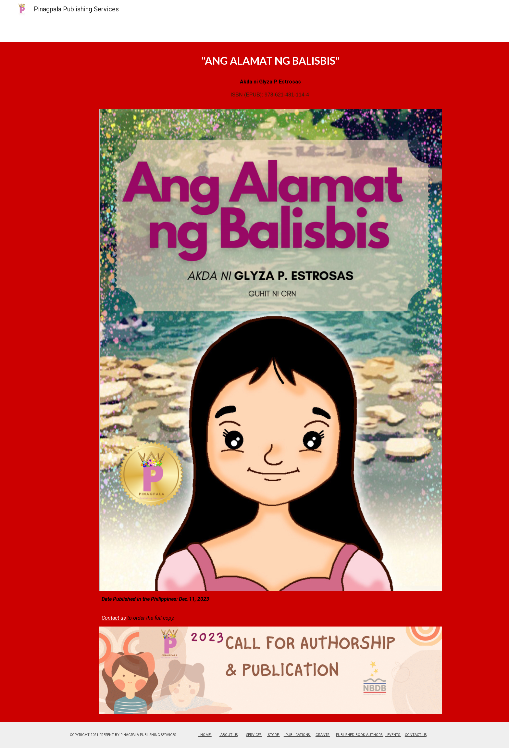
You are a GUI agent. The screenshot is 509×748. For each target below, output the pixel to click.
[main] (270, 79)
